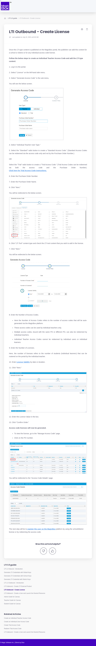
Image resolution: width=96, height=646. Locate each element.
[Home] (6, 6)
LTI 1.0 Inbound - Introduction (13, 569)
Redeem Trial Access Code (12, 628)
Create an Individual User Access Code (16, 622)
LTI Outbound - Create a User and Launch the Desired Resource (24, 593)
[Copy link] (87, 29)
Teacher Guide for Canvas (12, 600)
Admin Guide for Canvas (12, 597)
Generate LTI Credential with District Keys (17, 579)
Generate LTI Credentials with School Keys (17, 576)
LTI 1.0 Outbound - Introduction (14, 583)
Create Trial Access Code (12, 625)
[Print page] (82, 29)
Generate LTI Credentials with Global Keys (17, 572)
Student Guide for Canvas (12, 604)
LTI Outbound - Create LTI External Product (18, 586)
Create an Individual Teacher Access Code (17, 618)
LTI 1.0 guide (12, 18)
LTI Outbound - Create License (30, 18)
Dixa (22, 642)
